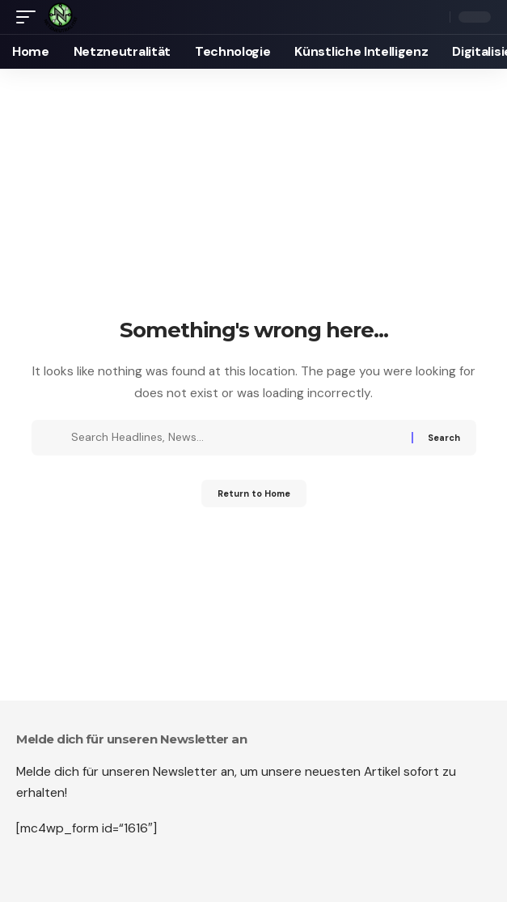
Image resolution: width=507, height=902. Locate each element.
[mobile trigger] (30, 17)
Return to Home (254, 493)
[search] (434, 17)
